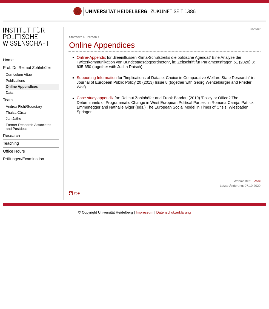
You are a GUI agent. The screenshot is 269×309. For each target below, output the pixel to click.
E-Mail (256, 181)
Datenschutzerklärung (173, 212)
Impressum (144, 212)
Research (11, 135)
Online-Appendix (91, 57)
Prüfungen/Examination (23, 159)
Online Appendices (22, 86)
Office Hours (14, 151)
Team (8, 100)
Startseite (75, 37)
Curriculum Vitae (19, 74)
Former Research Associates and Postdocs (28, 127)
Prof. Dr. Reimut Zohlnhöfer (27, 67)
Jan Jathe (13, 118)
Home (8, 60)
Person (92, 37)
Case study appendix (95, 98)
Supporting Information (97, 77)
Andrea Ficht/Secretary (24, 106)
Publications (15, 80)
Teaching (11, 143)
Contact (255, 29)
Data (9, 93)
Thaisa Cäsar (16, 112)
